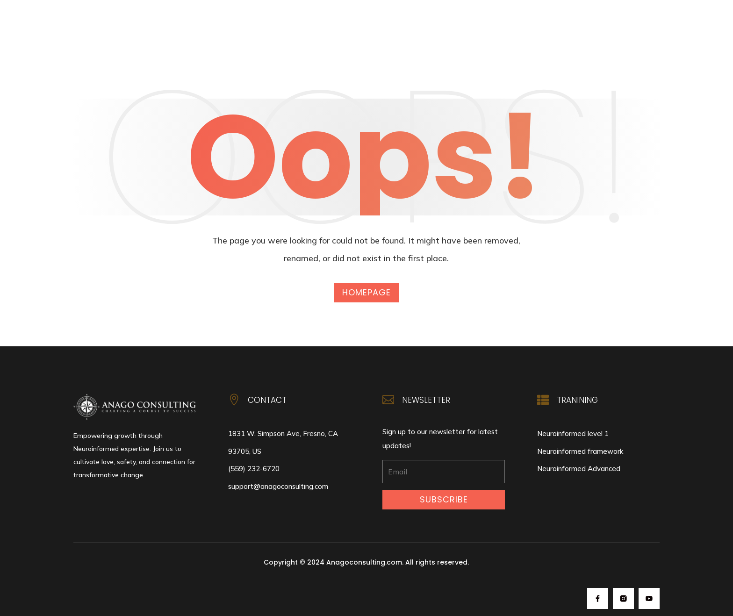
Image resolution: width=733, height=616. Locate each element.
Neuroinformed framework (580, 451)
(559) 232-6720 (254, 468)
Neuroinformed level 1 (573, 433)
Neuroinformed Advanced (578, 468)
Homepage (366, 292)
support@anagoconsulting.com (278, 486)
